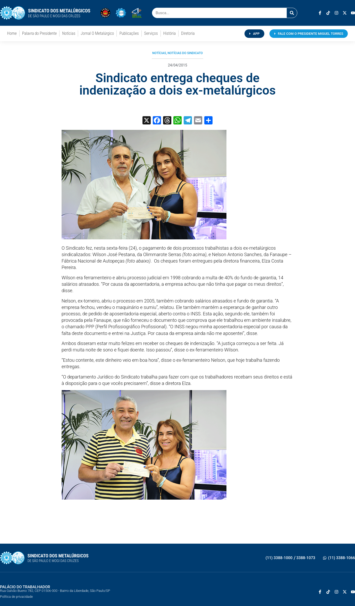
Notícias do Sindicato (185, 53)
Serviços (151, 33)
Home (12, 33)
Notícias (68, 33)
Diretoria (188, 33)
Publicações (129, 33)
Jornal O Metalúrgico (97, 33)
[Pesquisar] (292, 13)
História (169, 33)
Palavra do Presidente (39, 33)
